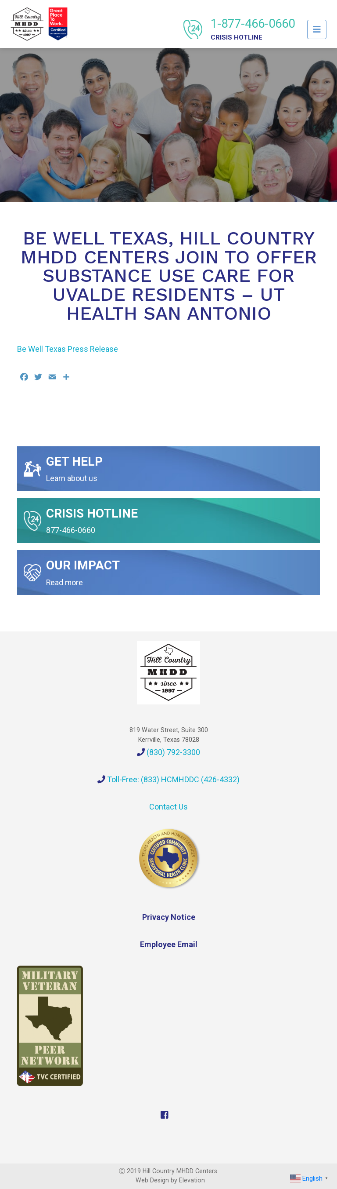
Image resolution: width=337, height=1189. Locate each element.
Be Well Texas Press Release (67, 349)
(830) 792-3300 (168, 752)
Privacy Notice (168, 917)
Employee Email (168, 944)
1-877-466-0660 (253, 28)
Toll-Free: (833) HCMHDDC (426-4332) (168, 779)
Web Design (152, 1180)
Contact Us (168, 806)
